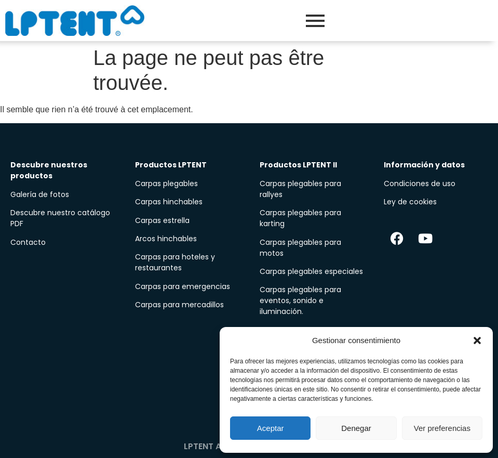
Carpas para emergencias (182, 286)
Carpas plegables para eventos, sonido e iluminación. (300, 300)
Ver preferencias (442, 428)
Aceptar (270, 428)
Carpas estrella (162, 220)
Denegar (356, 428)
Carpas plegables (166, 183)
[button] (477, 340)
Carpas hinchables (169, 202)
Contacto (28, 242)
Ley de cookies (410, 202)
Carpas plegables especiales (311, 271)
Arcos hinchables (166, 238)
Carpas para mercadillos (179, 304)
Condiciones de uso (419, 183)
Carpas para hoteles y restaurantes (175, 262)
